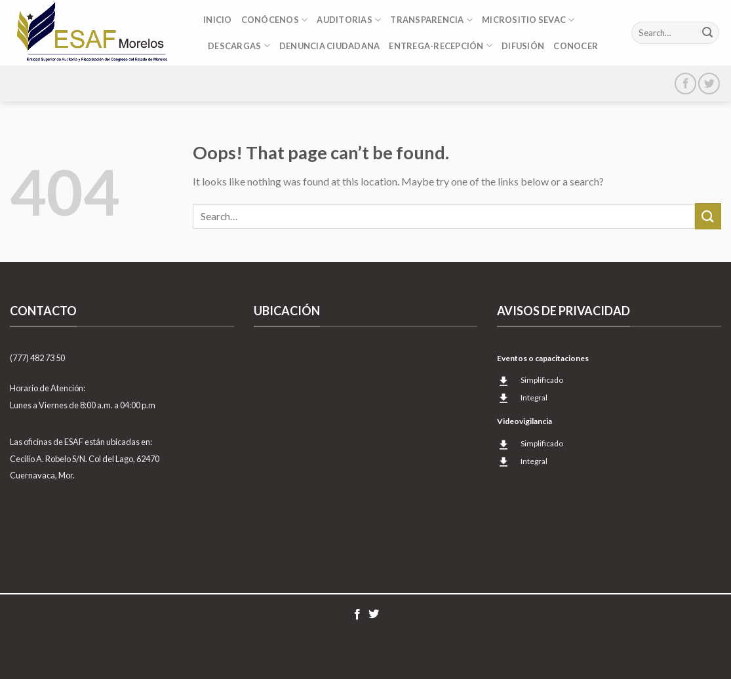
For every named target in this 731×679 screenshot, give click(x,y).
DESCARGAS (239, 45)
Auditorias (349, 20)
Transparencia (431, 20)
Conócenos (274, 20)
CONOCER (575, 46)
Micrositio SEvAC (528, 20)
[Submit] (707, 33)
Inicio (217, 19)
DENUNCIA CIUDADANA (329, 46)
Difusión (523, 46)
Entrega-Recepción (440, 45)
